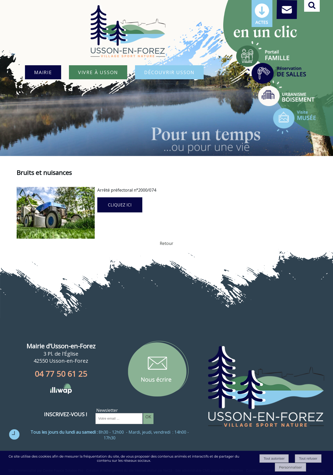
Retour (166, 243)
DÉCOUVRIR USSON (169, 72)
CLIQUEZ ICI (120, 205)
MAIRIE (43, 72)
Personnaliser (290, 467)
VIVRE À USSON (98, 72)
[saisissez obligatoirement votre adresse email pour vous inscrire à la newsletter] (119, 418)
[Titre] (262, 54)
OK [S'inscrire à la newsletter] (148, 417)
